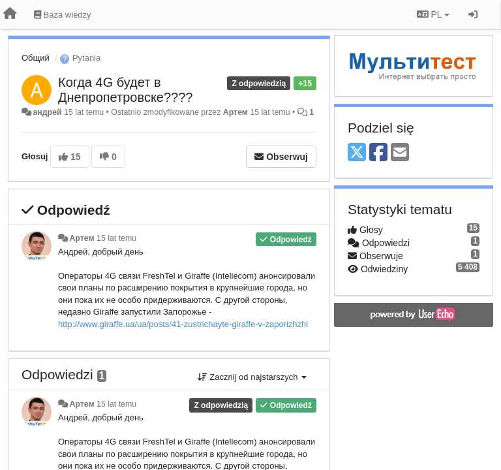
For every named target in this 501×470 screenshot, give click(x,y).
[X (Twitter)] (357, 153)
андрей (47, 112)
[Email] (400, 153)
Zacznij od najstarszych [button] (252, 377)
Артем (235, 112)
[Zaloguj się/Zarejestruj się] (473, 14)
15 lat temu (116, 238)
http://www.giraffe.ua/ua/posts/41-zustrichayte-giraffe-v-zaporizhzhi (183, 324)
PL (433, 14)
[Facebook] (378, 153)
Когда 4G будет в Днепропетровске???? (125, 89)
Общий (36, 58)
